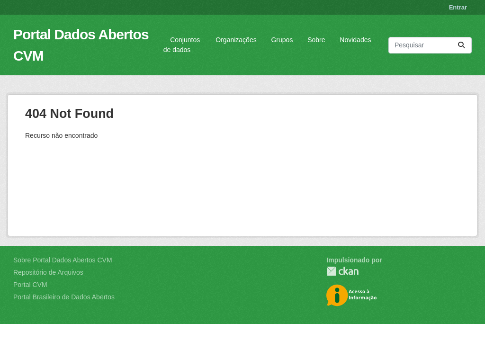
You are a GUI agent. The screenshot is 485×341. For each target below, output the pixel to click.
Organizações (236, 40)
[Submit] (461, 45)
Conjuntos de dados (181, 45)
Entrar (458, 7)
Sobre (316, 40)
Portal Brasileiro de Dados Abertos (64, 297)
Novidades (355, 40)
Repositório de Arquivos (48, 272)
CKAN (342, 271)
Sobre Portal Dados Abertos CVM (62, 260)
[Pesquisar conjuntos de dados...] (430, 45)
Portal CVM (30, 284)
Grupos (282, 40)
